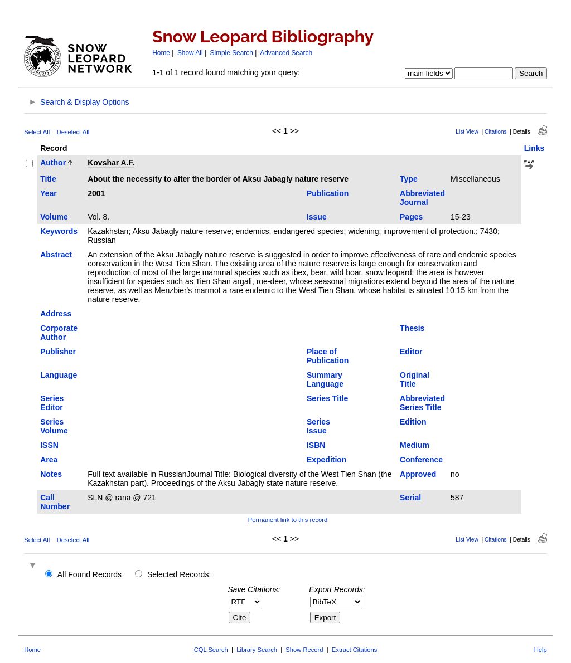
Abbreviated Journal (422, 198)
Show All (190, 53)
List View (467, 132)
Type (409, 178)
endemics (252, 231)
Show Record (304, 649)
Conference (421, 459)
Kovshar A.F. (111, 162)
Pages (411, 216)
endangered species (308, 231)
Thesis (412, 328)
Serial (410, 497)
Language (58, 374)
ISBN (316, 445)
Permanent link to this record (287, 519)
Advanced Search (286, 53)
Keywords (59, 231)
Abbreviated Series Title (422, 403)
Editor (411, 351)
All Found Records (89, 574)
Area (48, 459)
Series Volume (54, 426)
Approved (418, 474)
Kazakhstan (108, 231)
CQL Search (211, 649)
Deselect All (73, 132)
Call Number (55, 502)
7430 (488, 231)
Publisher (58, 351)
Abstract (56, 254)
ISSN (49, 445)
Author (53, 162)
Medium (414, 445)
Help (540, 649)
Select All (37, 132)
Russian (102, 240)
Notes (51, 474)
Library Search (256, 649)
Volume (54, 216)
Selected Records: (179, 574)
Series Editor (52, 403)
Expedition (327, 459)
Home (161, 53)
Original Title (414, 379)
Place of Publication (328, 356)
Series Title (327, 398)
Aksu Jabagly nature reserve (181, 231)
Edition (413, 421)
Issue (317, 216)
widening (363, 231)
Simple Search (231, 53)
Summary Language (325, 379)
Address (55, 313)
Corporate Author (59, 333)
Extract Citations (354, 649)
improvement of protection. (429, 231)
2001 (96, 193)
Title (48, 178)
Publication (328, 193)
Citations (496, 132)
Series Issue (318, 426)
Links (534, 148)
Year (48, 193)
